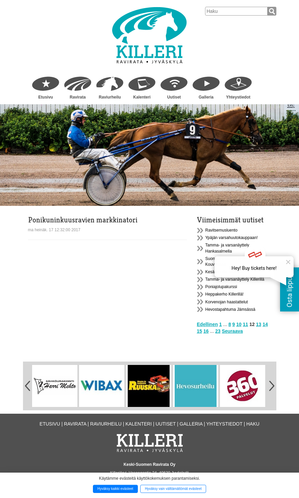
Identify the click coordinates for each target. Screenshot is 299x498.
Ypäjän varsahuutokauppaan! (231, 237)
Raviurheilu (110, 97)
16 (206, 331)
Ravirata (77, 97)
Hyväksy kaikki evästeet (115, 489)
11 (245, 324)
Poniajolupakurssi (221, 286)
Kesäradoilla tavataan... (226, 271)
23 (218, 331)
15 (199, 331)
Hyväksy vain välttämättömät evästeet (173, 489)
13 (258, 324)
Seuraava (232, 331)
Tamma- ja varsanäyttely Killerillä (235, 279)
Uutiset (174, 97)
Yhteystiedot (238, 97)
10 (239, 324)
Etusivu (45, 97)
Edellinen (207, 324)
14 (265, 324)
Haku (252, 424)
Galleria (206, 97)
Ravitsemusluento (221, 230)
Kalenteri (141, 97)
